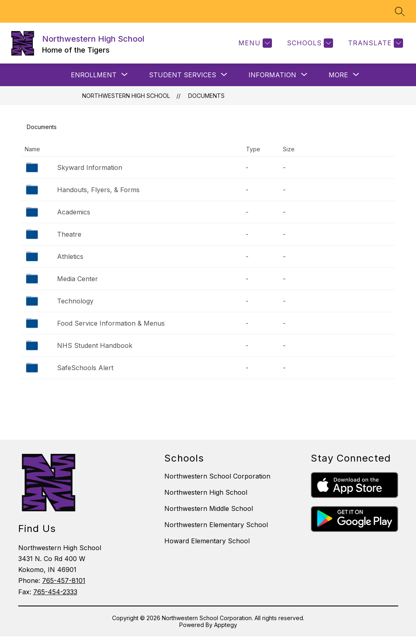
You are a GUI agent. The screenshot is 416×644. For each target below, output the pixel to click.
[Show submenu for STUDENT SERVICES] (182, 75)
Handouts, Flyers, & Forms (98, 190)
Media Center (77, 279)
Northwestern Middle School (208, 508)
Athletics (70, 256)
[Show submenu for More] (338, 75)
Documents (206, 95)
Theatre (69, 234)
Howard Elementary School (207, 541)
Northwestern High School (126, 95)
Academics (73, 212)
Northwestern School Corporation (217, 476)
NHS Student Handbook (94, 345)
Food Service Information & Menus (111, 323)
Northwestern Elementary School (216, 525)
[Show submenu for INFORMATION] (272, 75)
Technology (75, 301)
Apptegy (225, 624)
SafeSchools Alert (85, 368)
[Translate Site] (374, 43)
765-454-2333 (55, 592)
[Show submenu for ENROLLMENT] (94, 75)
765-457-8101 (63, 580)
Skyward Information (89, 167)
